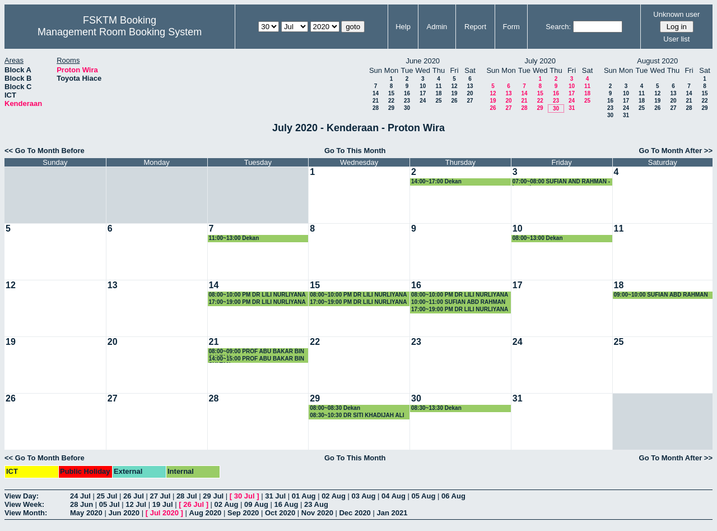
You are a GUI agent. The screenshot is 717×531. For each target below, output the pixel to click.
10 (423, 86)
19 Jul (162, 504)
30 (407, 108)
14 (376, 93)
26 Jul (133, 496)
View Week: (24, 504)
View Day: (21, 496)
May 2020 (86, 513)
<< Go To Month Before (44, 150)
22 (391, 101)
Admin (436, 26)
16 (407, 93)
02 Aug (334, 496)
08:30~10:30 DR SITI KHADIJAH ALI (357, 415)
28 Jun (81, 504)
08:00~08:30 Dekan (335, 408)
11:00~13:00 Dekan (234, 238)
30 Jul (244, 496)
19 (454, 93)
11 (438, 86)
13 (470, 86)
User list (676, 39)
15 (391, 93)
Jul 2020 (164, 513)
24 (423, 101)
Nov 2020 (317, 513)
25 (438, 101)
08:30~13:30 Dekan (436, 408)
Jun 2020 (123, 513)
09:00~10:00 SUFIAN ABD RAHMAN (661, 295)
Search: (558, 26)
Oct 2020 (280, 513)
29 (391, 108)
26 (454, 101)
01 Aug (304, 496)
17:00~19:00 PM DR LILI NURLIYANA (257, 302)
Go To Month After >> (676, 150)
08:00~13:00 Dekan (538, 238)
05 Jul (109, 504)
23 (407, 101)
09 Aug (256, 504)
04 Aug (393, 496)
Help (403, 26)
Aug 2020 (205, 513)
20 (470, 93)
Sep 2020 (243, 513)
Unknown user (676, 14)
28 (376, 108)
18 (438, 93)
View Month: (25, 513)
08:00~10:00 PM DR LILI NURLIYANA (257, 295)
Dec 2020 (354, 513)
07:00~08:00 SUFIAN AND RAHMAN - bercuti (561, 182)
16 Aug (286, 504)
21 (376, 101)
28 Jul (186, 496)
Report (475, 26)
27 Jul (160, 496)
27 (470, 101)
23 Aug (316, 504)
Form (511, 26)
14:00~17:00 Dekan (436, 181)
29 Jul (213, 496)
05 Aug (424, 496)
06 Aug (453, 496)
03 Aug (364, 496)
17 (423, 93)
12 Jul (135, 504)
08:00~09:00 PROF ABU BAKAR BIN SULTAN (257, 351)
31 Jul (275, 496)
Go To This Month (355, 150)
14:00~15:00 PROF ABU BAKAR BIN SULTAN (257, 359)
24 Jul (80, 496)
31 (572, 108)
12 (454, 86)
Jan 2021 (391, 513)
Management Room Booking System (120, 32)
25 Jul (106, 496)
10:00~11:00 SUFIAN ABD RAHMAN (458, 302)
